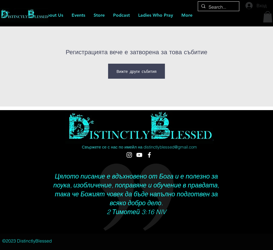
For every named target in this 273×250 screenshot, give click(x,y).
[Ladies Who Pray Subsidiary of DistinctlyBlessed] (139, 155)
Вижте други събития (136, 71)
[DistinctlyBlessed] (129, 155)
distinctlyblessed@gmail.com (170, 147)
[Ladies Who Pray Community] (149, 155)
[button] (267, 17)
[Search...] (218, 7)
